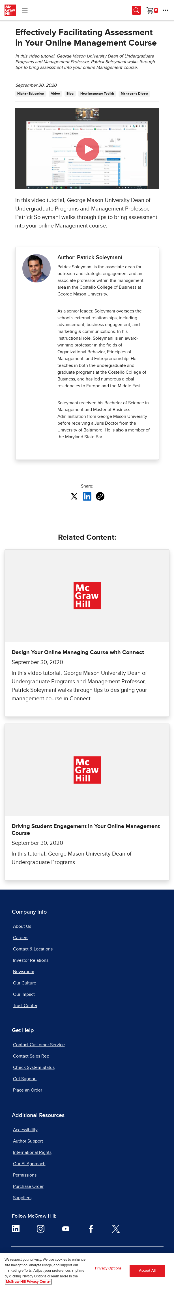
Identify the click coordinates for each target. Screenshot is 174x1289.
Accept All (147, 1271)
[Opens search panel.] (136, 10)
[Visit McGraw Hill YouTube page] (66, 1228)
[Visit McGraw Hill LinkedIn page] (16, 1228)
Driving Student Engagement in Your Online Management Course (86, 830)
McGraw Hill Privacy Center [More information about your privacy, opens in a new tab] (28, 1282)
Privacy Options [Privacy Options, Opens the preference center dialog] (108, 1268)
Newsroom (23, 971)
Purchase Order (28, 1186)
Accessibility (25, 1130)
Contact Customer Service (39, 1045)
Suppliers (22, 1198)
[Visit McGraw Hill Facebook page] (91, 1228)
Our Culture (24, 983)
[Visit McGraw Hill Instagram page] (40, 1228)
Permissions (24, 1175)
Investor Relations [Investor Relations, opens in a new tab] (30, 960)
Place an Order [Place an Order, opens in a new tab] (27, 1090)
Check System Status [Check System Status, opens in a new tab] (34, 1067)
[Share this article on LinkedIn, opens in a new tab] (87, 496)
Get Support (25, 1079)
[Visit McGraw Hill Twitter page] (116, 1228)
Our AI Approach (29, 1164)
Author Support (28, 1141)
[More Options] (165, 10)
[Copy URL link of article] (100, 496)
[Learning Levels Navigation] (24, 10)
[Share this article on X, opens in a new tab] (74, 496)
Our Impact (24, 994)
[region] (87, 1271)
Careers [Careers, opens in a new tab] (20, 937)
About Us (22, 926)
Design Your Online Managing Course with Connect (78, 652)
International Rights (32, 1152)
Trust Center (25, 1005)
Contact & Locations (33, 949)
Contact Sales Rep (31, 1056)
